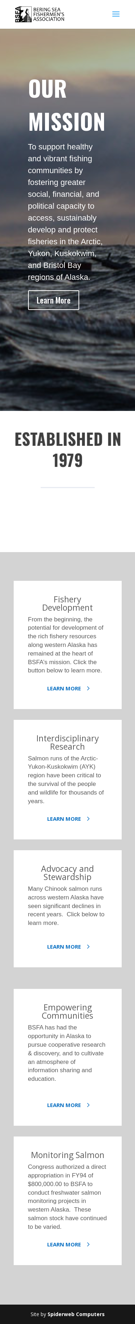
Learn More (54, 300)
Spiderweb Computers (76, 1314)
